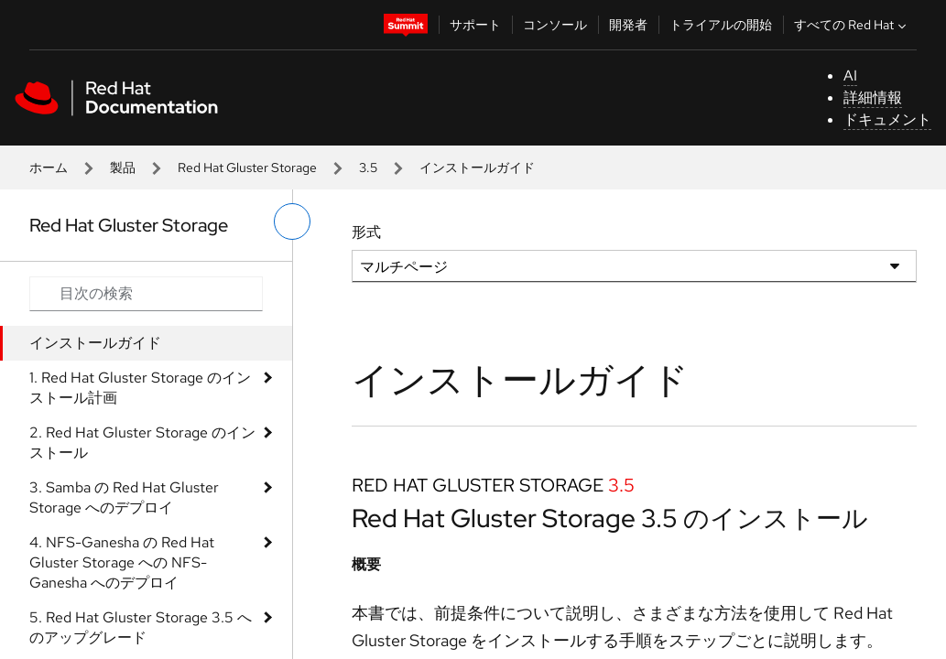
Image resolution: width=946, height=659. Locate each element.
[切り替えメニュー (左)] (292, 221)
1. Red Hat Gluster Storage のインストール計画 (140, 387)
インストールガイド (95, 342)
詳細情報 (872, 97)
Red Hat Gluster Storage (247, 167)
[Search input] (146, 293)
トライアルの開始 (720, 24)
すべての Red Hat (852, 24)
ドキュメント (887, 119)
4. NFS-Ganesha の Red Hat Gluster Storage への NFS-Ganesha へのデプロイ (121, 562)
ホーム (48, 167)
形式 (366, 232)
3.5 (368, 167)
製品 (123, 167)
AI (850, 75)
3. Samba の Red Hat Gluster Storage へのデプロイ (124, 497)
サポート (475, 24)
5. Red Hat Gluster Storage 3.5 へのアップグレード (140, 627)
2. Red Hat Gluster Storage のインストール (142, 442)
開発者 (628, 24)
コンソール (555, 24)
